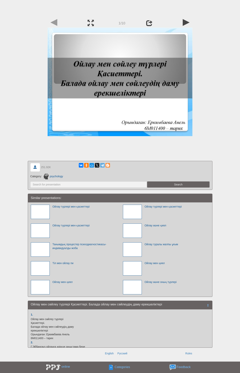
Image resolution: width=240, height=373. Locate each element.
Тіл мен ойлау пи (62, 263)
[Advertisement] (120, 8)
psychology (53, 176)
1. (32, 314)
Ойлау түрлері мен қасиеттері (70, 206)
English (109, 353)
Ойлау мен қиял (154, 263)
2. (32, 342)
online (65, 366)
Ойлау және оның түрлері (160, 282)
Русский (122, 353)
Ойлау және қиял (155, 225)
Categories (122, 367)
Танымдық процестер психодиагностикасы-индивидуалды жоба (79, 246)
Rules (188, 353)
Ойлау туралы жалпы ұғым (161, 244)
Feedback (184, 367)
